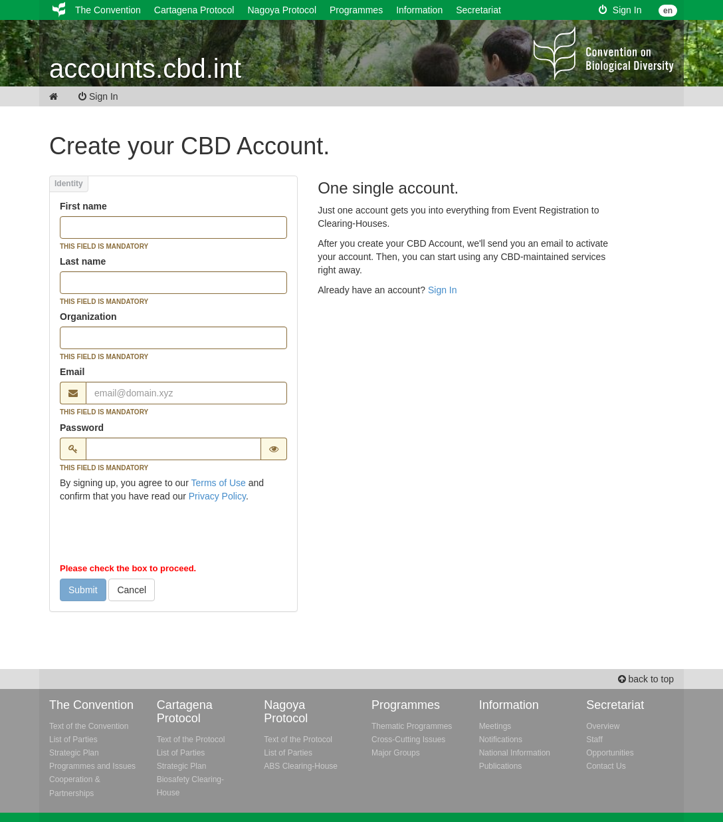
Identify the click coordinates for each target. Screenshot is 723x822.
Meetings (495, 726)
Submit (83, 590)
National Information (514, 752)
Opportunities (609, 752)
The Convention (108, 10)
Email (72, 371)
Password (82, 427)
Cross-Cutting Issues (408, 739)
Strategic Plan (74, 752)
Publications (500, 766)
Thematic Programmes (411, 726)
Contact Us (605, 766)
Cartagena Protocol (194, 10)
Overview (602, 726)
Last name (83, 261)
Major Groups (395, 752)
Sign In (620, 10)
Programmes (356, 10)
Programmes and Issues (92, 766)
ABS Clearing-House (301, 766)
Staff (594, 739)
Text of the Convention (88, 726)
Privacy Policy (217, 496)
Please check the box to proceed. (128, 568)
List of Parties (73, 739)
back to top (646, 679)
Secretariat (478, 10)
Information (419, 10)
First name (83, 206)
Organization (88, 316)
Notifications (500, 739)
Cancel (131, 590)
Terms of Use (218, 483)
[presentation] (161, 535)
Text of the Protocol (191, 739)
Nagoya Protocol (281, 10)
